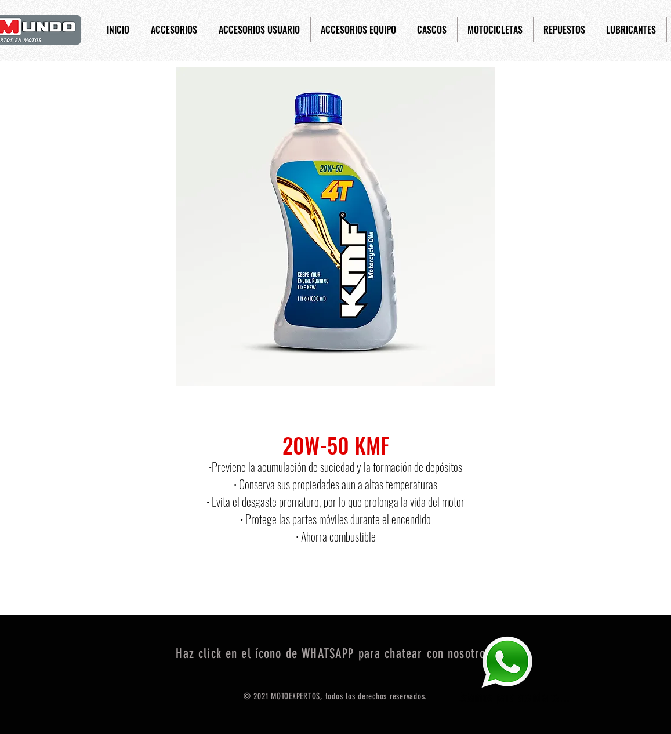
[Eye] (507, 661)
